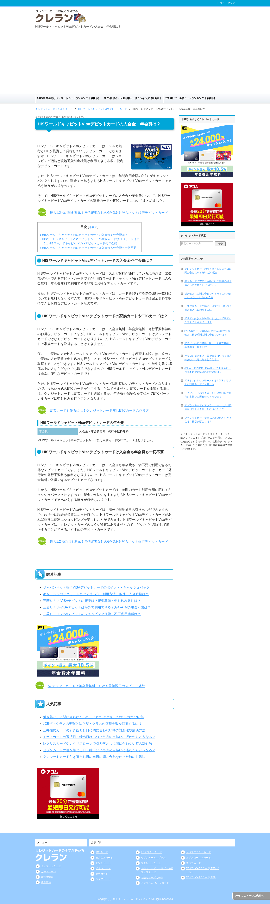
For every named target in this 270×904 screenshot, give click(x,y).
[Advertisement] (135, 62)
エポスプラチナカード (198, 852)
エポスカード (193, 863)
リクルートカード (151, 863)
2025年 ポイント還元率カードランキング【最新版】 (133, 98)
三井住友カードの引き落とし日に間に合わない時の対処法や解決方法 (94, 730)
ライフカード (103, 879)
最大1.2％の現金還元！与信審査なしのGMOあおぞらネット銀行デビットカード (109, 212)
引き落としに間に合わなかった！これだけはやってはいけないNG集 (93, 717)
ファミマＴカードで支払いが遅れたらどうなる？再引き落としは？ (208, 419)
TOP (54, 109)
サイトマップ (227, 2)
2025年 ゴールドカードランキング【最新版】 (190, 98)
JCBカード (102, 852)
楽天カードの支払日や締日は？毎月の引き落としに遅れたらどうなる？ (208, 283)
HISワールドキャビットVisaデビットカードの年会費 (80, 243)
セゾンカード (103, 863)
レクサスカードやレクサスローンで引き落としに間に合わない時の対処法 (97, 743)
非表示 (93, 227)
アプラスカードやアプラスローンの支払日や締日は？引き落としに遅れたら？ (208, 407)
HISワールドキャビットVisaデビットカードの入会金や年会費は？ (84, 234)
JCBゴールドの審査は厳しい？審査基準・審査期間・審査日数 (207, 345)
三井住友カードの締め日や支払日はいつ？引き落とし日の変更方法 (208, 308)
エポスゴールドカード (198, 857)
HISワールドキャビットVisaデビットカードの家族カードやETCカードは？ (89, 239)
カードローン (48, 871)
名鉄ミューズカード (152, 877)
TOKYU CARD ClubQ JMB (201, 877)
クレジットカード (51, 866)
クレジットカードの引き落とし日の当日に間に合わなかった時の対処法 (208, 270)
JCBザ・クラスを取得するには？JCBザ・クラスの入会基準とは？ (207, 320)
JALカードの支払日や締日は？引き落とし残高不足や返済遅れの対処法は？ (207, 370)
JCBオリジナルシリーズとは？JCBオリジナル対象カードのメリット (207, 382)
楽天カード (102, 873)
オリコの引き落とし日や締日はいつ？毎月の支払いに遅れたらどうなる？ (208, 357)
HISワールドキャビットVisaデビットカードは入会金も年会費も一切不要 (88, 247)
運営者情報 (47, 876)
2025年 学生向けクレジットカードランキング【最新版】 (68, 98)
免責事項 (46, 882)
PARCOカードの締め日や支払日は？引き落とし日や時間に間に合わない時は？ (207, 332)
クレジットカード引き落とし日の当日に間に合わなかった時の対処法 (94, 757)
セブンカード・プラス (153, 857)
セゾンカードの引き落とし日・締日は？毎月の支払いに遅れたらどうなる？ (99, 750)
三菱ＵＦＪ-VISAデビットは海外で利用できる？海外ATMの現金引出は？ (97, 607)
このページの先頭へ (252, 895)
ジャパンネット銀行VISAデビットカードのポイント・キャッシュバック (96, 587)
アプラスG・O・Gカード (155, 882)
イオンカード (103, 868)
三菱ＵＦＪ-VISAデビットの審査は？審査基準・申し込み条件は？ (92, 600)
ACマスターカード (151, 852)
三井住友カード (104, 857)
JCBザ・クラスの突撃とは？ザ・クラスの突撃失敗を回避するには (92, 723)
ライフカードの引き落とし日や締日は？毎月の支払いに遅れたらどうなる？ (208, 395)
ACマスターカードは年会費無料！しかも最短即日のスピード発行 (96, 686)
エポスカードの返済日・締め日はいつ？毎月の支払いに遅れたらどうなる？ (99, 737)
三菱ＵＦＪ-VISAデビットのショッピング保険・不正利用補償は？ (92, 614)
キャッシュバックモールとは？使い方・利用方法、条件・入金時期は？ (96, 594)
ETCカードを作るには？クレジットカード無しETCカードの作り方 (99, 410)
